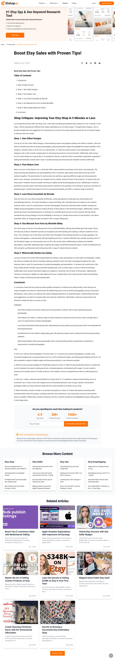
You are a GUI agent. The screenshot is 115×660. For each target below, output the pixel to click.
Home (2, 44)
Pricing (74, 3)
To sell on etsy (11, 44)
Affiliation (65, 3)
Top (111, 655)
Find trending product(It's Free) (76, 424)
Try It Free (15, 35)
